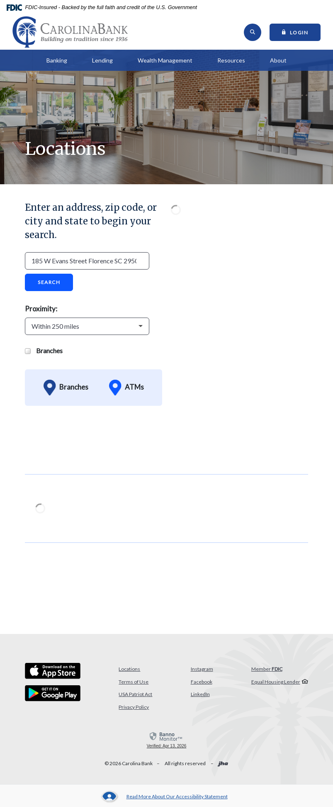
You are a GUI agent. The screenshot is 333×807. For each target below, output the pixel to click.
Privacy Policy (134, 709)
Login (301, 32)
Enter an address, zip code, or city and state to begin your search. (91, 223)
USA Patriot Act (135, 696)
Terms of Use (133, 683)
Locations (129, 671)
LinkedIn (200, 696)
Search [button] (49, 284)
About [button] (278, 62)
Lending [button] (102, 62)
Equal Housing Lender (275, 683)
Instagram (202, 671)
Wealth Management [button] (165, 62)
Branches (44, 352)
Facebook (201, 683)
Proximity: (41, 310)
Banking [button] (56, 62)
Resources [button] (231, 62)
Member (266, 671)
